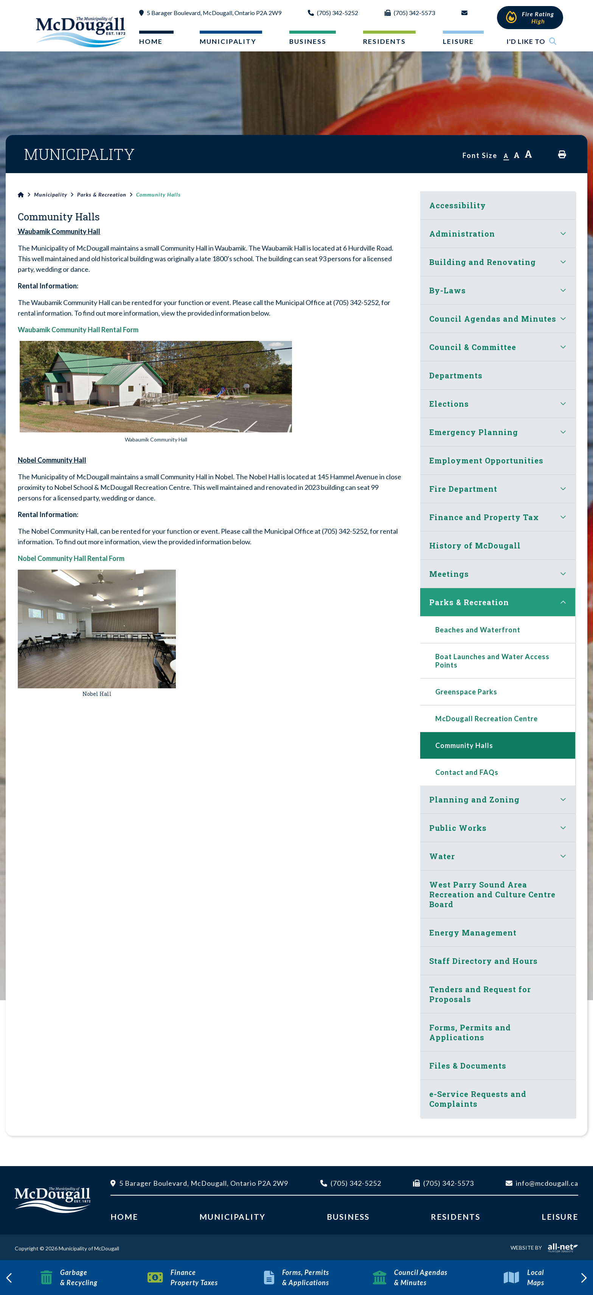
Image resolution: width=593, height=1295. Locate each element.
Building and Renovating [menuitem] (482, 262)
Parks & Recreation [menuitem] (469, 602)
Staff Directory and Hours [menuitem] (483, 961)
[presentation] (9, 1277)
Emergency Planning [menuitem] (473, 432)
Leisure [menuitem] (458, 41)
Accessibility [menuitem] (457, 205)
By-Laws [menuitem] (447, 290)
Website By (544, 1248)
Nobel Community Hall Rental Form (71, 558)
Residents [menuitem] (384, 41)
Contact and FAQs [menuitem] (466, 772)
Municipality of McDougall (81, 31)
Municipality (50, 194)
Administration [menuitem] (462, 234)
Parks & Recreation (101, 194)
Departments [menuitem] (456, 375)
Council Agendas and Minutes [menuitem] (492, 319)
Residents (455, 1216)
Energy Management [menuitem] (473, 932)
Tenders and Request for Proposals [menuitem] (480, 994)
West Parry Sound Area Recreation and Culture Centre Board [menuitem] (492, 894)
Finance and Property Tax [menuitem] (484, 517)
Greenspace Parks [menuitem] (466, 692)
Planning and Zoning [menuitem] (474, 799)
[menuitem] (150, 42)
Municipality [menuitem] (228, 41)
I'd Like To (531, 41)
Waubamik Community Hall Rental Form (78, 329)
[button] (563, 233)
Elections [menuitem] (449, 404)
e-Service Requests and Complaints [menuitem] (477, 1099)
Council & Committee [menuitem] (472, 347)
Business (348, 1216)
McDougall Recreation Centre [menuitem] (486, 718)
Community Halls (158, 194)
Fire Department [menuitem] (463, 489)
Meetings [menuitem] (449, 574)
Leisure (560, 1216)
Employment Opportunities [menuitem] (486, 460)
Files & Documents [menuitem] (467, 1065)
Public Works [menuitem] (458, 828)
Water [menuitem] (442, 856)
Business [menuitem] (307, 41)
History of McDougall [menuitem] (475, 545)
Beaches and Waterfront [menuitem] (477, 630)
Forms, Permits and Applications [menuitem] (470, 1032)
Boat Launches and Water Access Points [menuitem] (492, 660)
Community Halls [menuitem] (464, 745)
